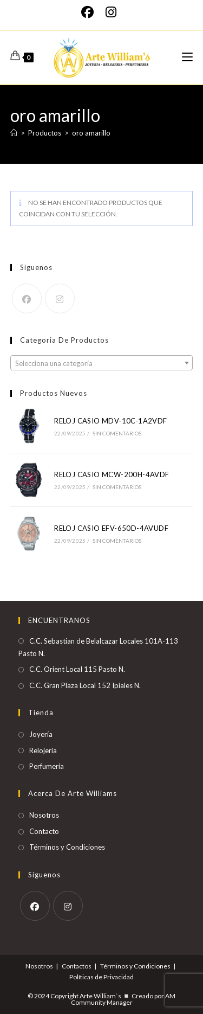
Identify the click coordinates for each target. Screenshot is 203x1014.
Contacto (44, 831)
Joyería (41, 734)
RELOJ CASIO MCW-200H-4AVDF (111, 474)
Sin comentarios (117, 433)
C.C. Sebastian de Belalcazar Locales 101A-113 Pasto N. (98, 647)
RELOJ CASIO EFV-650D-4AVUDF (111, 528)
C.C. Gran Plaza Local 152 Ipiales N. (85, 685)
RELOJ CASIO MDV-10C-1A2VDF (110, 420)
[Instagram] (111, 12)
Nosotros (44, 815)
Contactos (76, 966)
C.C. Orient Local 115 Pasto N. (77, 669)
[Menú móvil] (187, 57)
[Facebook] (90, 12)
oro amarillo (91, 133)
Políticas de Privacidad (101, 977)
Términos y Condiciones (67, 847)
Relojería (43, 750)
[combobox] (101, 362)
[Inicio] (13, 133)
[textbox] (102, 363)
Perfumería (46, 766)
